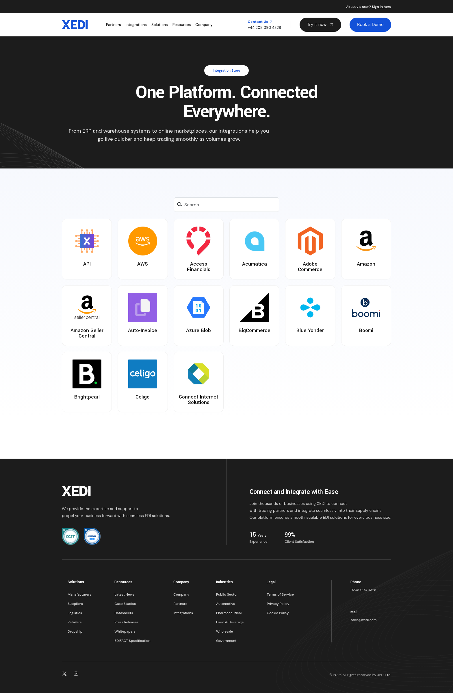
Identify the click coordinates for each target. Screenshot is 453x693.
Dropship (75, 631)
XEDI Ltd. (384, 674)
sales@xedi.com (363, 620)
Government (226, 640)
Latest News (124, 594)
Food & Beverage (230, 622)
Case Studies (125, 603)
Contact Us (260, 21)
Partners (113, 24)
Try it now (320, 24)
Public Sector (227, 594)
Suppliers (75, 603)
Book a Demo (370, 24)
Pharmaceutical (229, 613)
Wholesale (224, 631)
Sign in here (381, 7)
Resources (181, 24)
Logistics (75, 613)
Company (203, 24)
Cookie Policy (278, 613)
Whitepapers (124, 631)
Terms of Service (280, 594)
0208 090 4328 (363, 590)
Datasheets (123, 613)
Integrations (136, 24)
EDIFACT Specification (132, 640)
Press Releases (126, 622)
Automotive (225, 603)
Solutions (159, 24)
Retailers (75, 622)
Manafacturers (79, 594)
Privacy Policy (278, 603)
